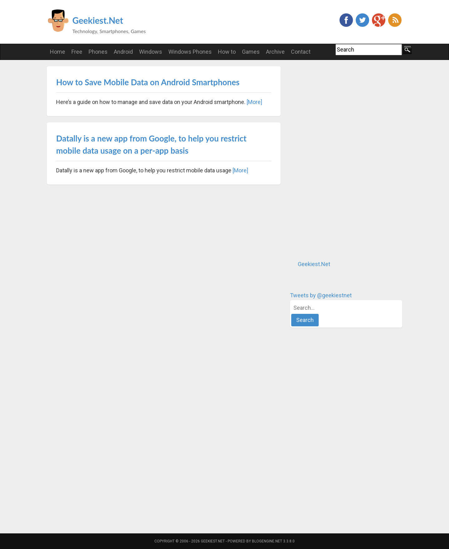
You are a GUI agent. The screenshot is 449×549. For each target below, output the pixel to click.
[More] (254, 102)
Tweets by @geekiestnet (321, 295)
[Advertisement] (337, 160)
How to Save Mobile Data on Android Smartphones (147, 82)
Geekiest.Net (97, 20)
